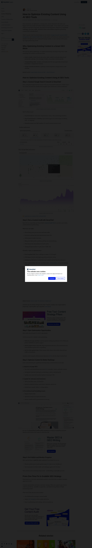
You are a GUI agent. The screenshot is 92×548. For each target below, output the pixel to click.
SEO (2, 16)
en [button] (89, 2)
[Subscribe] (13, 40)
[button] (84, 26)
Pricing (3, 49)
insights (33, 499)
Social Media (4, 22)
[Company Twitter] (6, 544)
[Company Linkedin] (11, 544)
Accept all (51, 278)
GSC (50, 356)
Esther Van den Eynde (32, 10)
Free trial (3, 47)
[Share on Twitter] (85, 33)
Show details (60, 278)
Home (3, 11)
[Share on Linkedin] (88, 33)
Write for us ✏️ (4, 51)
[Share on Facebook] (83, 33)
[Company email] (2, 544)
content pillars (53, 263)
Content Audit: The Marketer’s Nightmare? (40, 301)
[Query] (6, 40)
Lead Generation (5, 25)
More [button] (3, 33)
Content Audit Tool (37, 37)
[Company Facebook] (4, 544)
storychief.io (76, 2)
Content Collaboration (7, 19)
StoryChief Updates (6, 30)
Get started (48, 306)
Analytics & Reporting (43, 20)
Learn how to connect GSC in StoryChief (35, 216)
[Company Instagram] (9, 544)
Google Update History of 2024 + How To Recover (42, 72)
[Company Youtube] (2, 546)
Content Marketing (6, 14)
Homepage (3, 45)
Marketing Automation (7, 27)
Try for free (84, 2)
